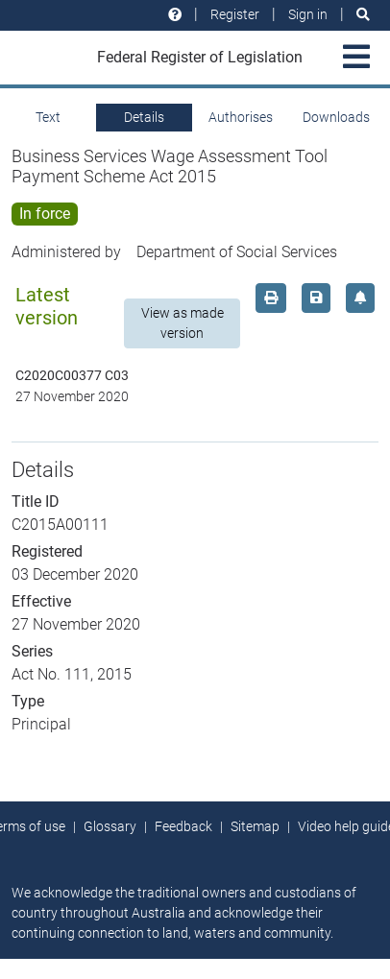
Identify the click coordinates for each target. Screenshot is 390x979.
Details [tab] (144, 117)
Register (234, 14)
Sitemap (255, 826)
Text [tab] (48, 117)
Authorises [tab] (240, 117)
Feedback (183, 826)
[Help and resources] (174, 15)
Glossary (110, 826)
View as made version (182, 323)
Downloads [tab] (336, 117)
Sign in (308, 14)
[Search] (363, 15)
